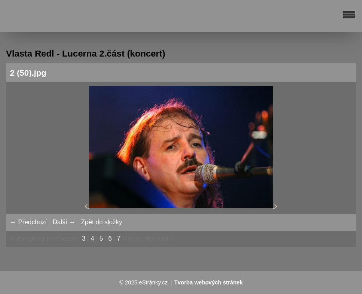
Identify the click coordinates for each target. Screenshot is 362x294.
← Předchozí (28, 222)
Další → (64, 222)
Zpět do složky (101, 222)
